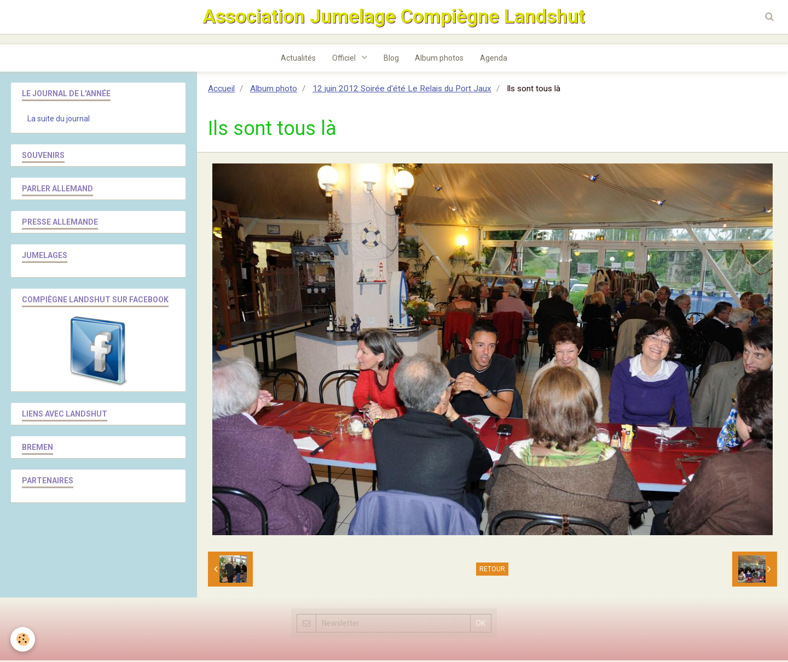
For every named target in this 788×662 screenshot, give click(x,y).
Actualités (298, 59)
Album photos (439, 59)
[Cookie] (23, 639)
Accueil (221, 90)
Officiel (344, 59)
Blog (391, 59)
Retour (492, 571)
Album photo (273, 90)
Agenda (494, 59)
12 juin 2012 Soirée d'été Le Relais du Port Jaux (401, 90)
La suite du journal (58, 120)
